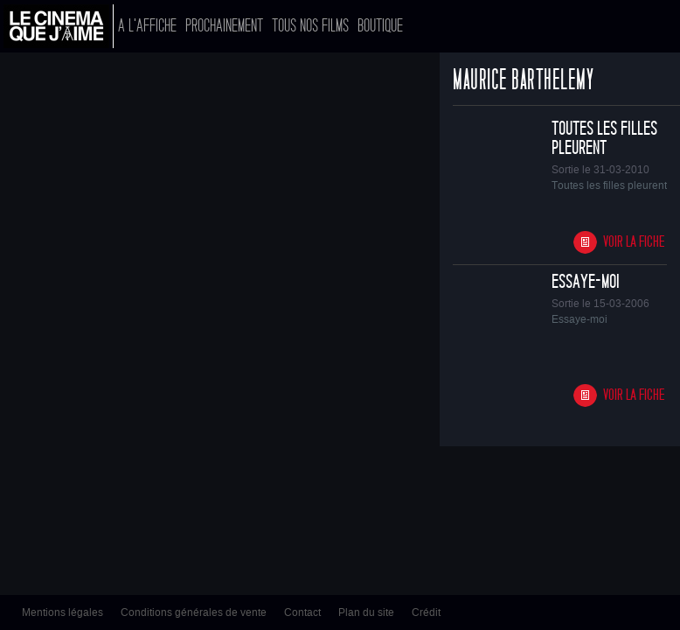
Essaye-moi (586, 281)
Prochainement (224, 26)
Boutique (380, 26)
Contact (302, 612)
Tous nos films (310, 26)
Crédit (426, 612)
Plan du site (366, 612)
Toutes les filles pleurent (604, 138)
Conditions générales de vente (194, 612)
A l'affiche (147, 26)
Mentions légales (62, 612)
